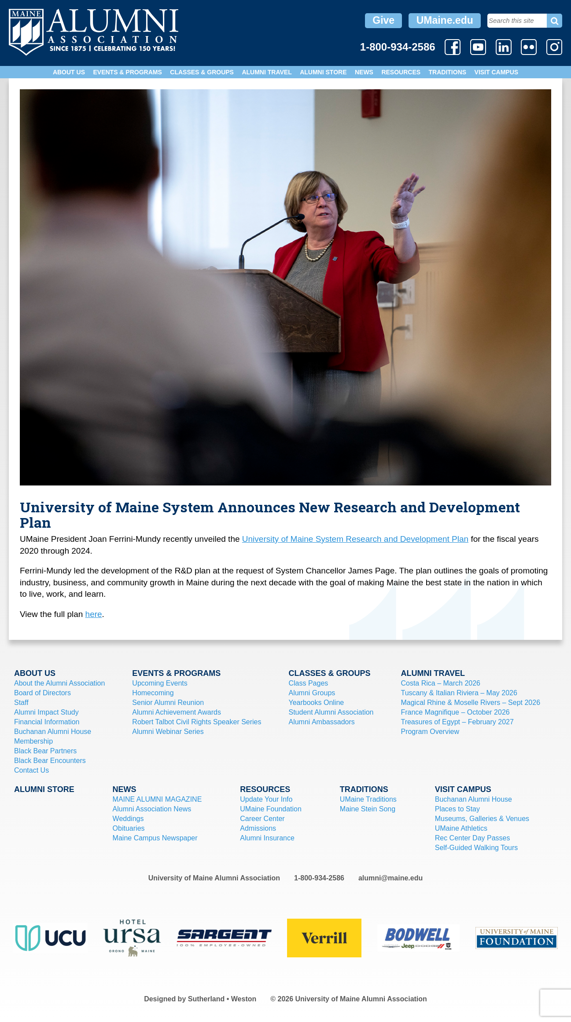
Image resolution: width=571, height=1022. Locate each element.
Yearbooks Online (316, 702)
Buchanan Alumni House (52, 731)
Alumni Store (323, 72)
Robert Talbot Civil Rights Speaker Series (196, 722)
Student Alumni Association (330, 712)
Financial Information (47, 722)
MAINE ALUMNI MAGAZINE (157, 799)
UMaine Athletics (461, 828)
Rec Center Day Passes (472, 838)
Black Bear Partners (45, 751)
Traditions (448, 72)
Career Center (262, 818)
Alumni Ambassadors (321, 722)
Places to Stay (457, 809)
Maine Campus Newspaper (155, 838)
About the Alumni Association (59, 683)
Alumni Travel (266, 72)
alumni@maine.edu (390, 878)
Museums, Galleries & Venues (482, 818)
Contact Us (31, 770)
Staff (21, 702)
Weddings (128, 818)
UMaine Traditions (368, 799)
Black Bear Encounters (50, 760)
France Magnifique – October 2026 (455, 712)
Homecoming (152, 693)
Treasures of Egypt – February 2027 (457, 722)
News (364, 72)
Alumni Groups (311, 693)
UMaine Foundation (271, 809)
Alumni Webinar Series (167, 731)
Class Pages (308, 683)
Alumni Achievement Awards (176, 712)
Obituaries (129, 828)
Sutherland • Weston (222, 999)
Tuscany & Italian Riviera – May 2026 (459, 693)
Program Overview (430, 731)
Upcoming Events (159, 683)
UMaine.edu (444, 20)
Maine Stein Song (367, 809)
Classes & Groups (202, 72)
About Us (69, 72)
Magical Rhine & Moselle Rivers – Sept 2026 (470, 702)
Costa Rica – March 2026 (440, 683)
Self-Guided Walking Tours (476, 847)
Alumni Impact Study (46, 712)
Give (383, 20)
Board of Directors (42, 693)
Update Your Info (266, 799)
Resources (400, 72)
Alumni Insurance (267, 838)
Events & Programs (127, 72)
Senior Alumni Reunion (168, 702)
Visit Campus (497, 72)
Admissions (258, 828)
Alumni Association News (152, 809)
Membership (33, 741)
